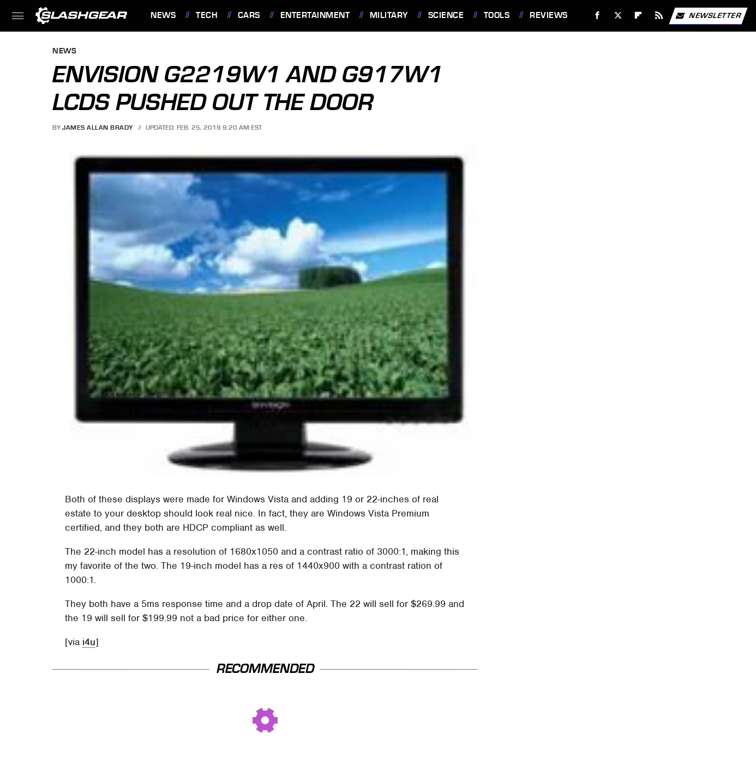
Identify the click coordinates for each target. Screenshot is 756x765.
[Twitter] (618, 15)
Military (389, 15)
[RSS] (659, 15)
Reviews (549, 15)
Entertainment (315, 15)
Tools (497, 15)
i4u (88, 642)
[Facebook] (597, 15)
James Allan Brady (97, 127)
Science (446, 15)
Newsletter (708, 16)
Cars (249, 15)
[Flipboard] (638, 15)
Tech (207, 15)
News (163, 15)
